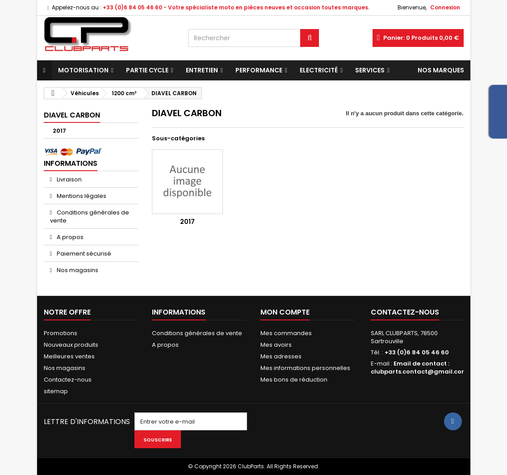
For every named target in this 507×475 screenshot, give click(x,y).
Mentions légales (80, 196)
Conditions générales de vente (90, 216)
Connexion (445, 7)
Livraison (68, 179)
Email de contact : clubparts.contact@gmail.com (419, 367)
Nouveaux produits (71, 344)
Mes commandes (286, 333)
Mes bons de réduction (293, 379)
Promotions (60, 333)
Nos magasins (76, 270)
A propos (69, 237)
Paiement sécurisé (83, 253)
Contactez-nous (68, 379)
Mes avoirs (276, 344)
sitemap (56, 391)
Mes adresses (281, 356)
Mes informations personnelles (305, 368)
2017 (59, 130)
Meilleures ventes (69, 356)
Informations (70, 163)
